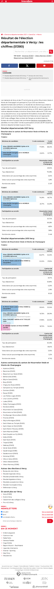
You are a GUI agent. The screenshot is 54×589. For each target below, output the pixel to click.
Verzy (30, 78)
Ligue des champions (10, 548)
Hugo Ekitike (7, 543)
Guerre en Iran (8, 535)
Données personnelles (16, 568)
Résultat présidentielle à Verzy (13, 477)
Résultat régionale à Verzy (11, 474)
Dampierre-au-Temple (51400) (13, 388)
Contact (37, 566)
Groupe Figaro (19, 570)
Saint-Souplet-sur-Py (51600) (12, 434)
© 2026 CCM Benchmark (32, 570)
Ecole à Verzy (7, 497)
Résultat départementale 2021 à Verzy (15, 76)
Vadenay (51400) (8, 445)
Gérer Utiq (39, 568)
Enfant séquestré (9, 533)
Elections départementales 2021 (16, 34)
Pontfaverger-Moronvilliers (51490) (14, 415)
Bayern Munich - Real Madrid (13, 545)
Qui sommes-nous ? (7, 566)
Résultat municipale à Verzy (12, 485)
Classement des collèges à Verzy (14, 500)
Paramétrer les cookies (29, 568)
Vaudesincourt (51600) (10, 453)
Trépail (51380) (8, 443)
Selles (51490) (7, 437)
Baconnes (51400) (9, 371)
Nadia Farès (7, 538)
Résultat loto (7, 556)
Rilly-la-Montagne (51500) (11, 420)
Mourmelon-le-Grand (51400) (13, 410)
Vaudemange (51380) (10, 451)
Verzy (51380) (7, 494)
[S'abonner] (27, 521)
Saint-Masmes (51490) (10, 431)
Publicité (31, 566)
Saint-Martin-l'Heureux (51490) (13, 429)
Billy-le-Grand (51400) (10, 379)
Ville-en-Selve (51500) (10, 459)
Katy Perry (6, 553)
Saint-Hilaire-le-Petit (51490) (12, 426)
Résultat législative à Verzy (12, 479)
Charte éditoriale (23, 566)
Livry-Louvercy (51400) (10, 399)
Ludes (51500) (7, 401)
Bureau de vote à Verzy (10, 471)
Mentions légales (48, 568)
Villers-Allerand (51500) (10, 462)
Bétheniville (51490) (9, 377)
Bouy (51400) (7, 382)
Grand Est (32, 34)
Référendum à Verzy (10, 487)
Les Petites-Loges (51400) (12, 396)
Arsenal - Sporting (9, 551)
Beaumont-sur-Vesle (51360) (23, 58)
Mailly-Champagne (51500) (12, 404)
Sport (3, 514)
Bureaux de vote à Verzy (36, 76)
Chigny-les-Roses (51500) (11, 385)
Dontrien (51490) (8, 390)
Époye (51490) (7, 393)
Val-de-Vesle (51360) (9, 448)
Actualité (4, 512)
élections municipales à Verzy (41, 120)
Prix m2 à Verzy (8, 502)
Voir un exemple (47, 512)
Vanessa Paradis (8, 540)
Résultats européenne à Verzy (13, 482)
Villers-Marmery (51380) (43, 56)
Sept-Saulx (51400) (9, 440)
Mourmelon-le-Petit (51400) (12, 412)
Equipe (16, 566)
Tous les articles (44, 566)
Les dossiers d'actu (8, 517)
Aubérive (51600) (8, 368)
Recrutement (5, 568)
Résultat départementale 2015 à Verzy (15, 78)
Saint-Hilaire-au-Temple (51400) (14, 423)
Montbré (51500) (8, 407)
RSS (51, 566)
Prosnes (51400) (8, 418)
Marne (39, 34)
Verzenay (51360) (27, 56)
